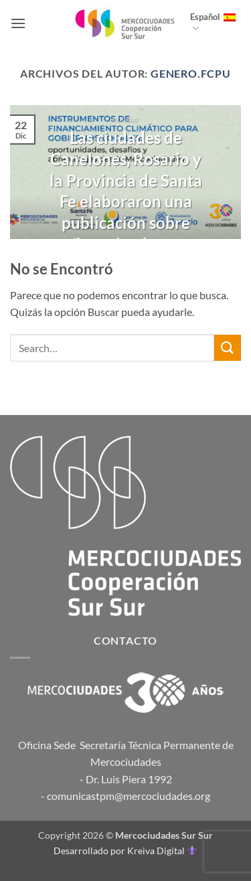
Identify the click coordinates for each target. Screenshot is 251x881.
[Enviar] (227, 348)
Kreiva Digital (162, 850)
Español (213, 23)
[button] (18, 23)
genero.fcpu (191, 73)
